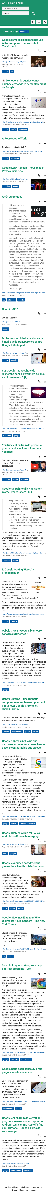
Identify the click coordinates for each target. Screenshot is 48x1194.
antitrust (14, 1060)
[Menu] (44, 3)
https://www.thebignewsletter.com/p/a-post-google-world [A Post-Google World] (22, 151)
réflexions (11, 300)
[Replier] (45, 51)
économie (23, 129)
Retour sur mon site (27, 1190)
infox (5, 908)
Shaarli (15, 1190)
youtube (24, 479)
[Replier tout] (45, 22)
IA (12, 71)
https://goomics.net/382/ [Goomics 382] (11, 322)
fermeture (28, 1171)
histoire (14, 824)
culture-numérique (27, 824)
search (14, 621)
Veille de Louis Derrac (12, 3)
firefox (13, 129)
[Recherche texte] (15, 8)
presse (5, 360)
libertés (6, 732)
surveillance (17, 732)
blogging (6, 560)
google (5, 71)
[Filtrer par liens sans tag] (33, 22)
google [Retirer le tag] (24, 31)
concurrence (26, 1060)
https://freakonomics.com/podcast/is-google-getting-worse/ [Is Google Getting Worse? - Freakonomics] (23, 614)
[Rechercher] (33, 13)
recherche (15, 158)
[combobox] (15, 13)
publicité (6, 479)
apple (5, 854)
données (6, 186)
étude (20, 908)
